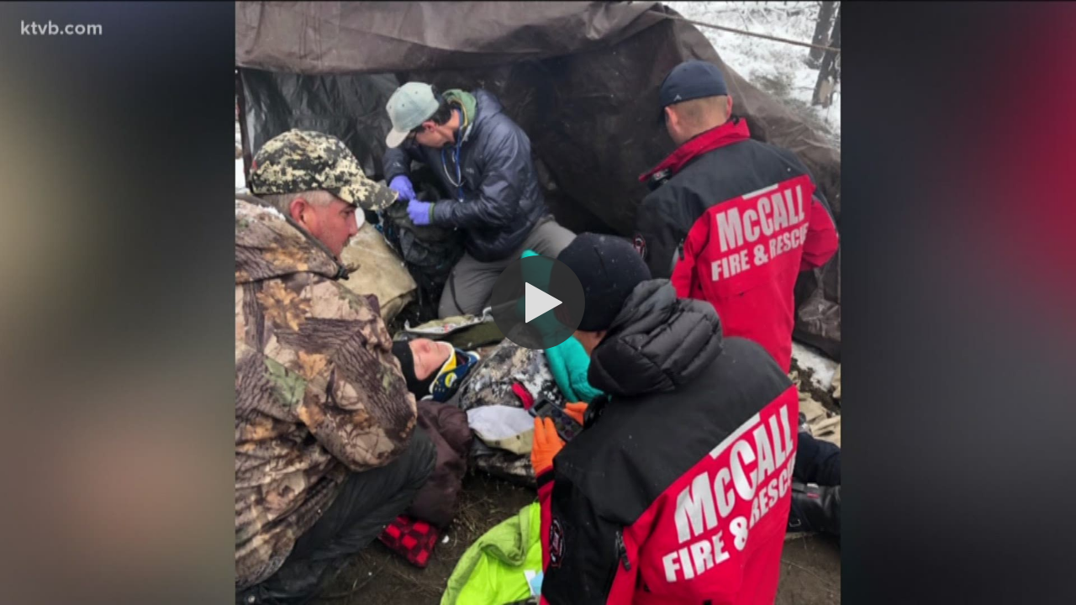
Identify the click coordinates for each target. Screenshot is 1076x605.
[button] (538, 302)
